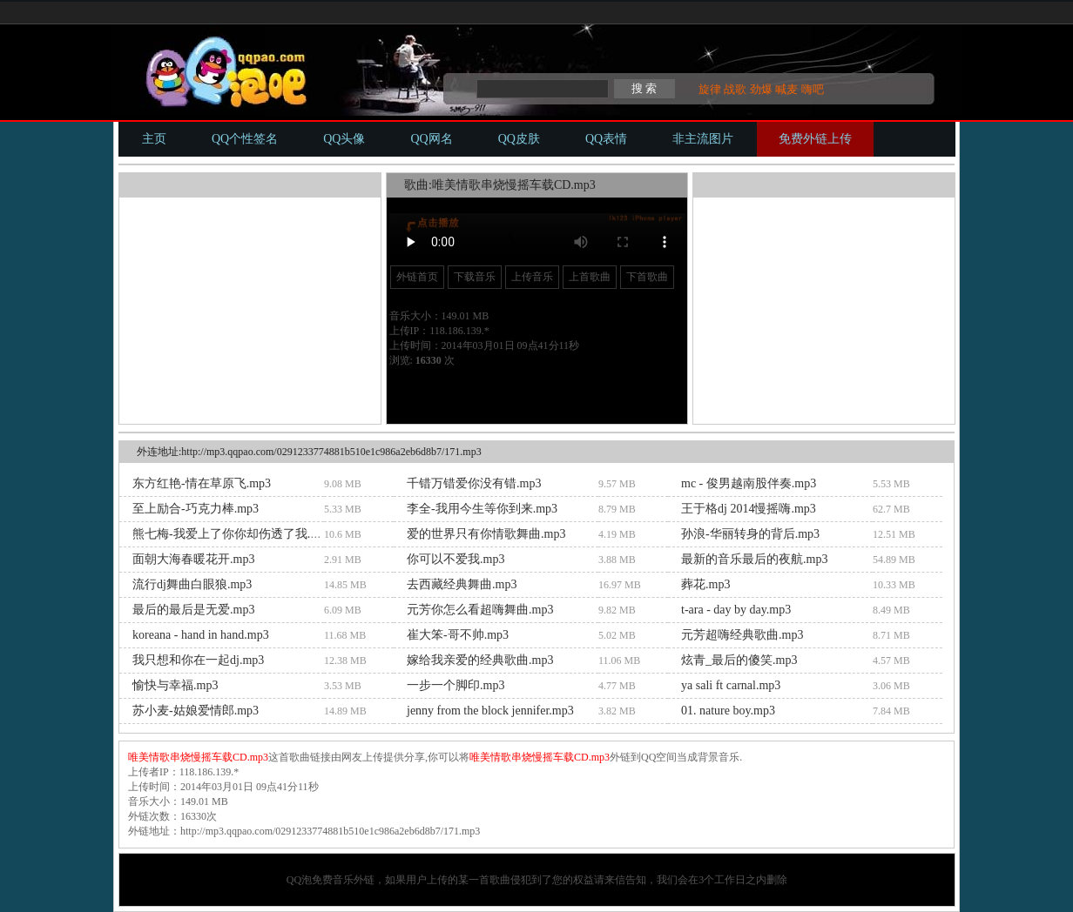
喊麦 (786, 89)
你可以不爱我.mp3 (455, 559)
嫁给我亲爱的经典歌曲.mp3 (480, 660)
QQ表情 (606, 138)
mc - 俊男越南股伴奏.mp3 (748, 483)
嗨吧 (812, 89)
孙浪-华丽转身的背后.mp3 (750, 533)
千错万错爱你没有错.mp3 (474, 483)
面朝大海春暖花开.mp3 (193, 559)
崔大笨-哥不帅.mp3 (458, 634)
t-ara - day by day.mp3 (736, 609)
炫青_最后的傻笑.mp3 (739, 660)
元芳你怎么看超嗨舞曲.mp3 (480, 609)
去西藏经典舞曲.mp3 (461, 584)
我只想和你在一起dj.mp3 (198, 660)
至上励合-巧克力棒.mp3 (195, 508)
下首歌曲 (647, 277)
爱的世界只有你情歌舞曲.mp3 (486, 533)
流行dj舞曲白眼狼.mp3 (192, 584)
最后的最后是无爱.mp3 (193, 609)
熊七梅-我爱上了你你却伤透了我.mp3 (232, 533)
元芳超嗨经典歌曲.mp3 (742, 634)
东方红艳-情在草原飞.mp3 (201, 483)
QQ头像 (344, 138)
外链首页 (417, 277)
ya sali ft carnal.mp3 (730, 685)
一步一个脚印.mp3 (455, 685)
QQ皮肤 (519, 138)
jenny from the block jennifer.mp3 (490, 710)
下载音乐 (475, 277)
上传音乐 (532, 277)
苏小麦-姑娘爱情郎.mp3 (195, 710)
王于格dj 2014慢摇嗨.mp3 (748, 508)
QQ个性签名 (245, 138)
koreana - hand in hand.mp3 (200, 634)
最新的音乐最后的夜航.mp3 (754, 559)
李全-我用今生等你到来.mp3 (482, 508)
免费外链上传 (815, 138)
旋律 (709, 89)
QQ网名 (431, 138)
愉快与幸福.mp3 (175, 685)
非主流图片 (702, 138)
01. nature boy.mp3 (728, 710)
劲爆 (761, 89)
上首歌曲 (590, 277)
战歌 (735, 89)
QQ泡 (299, 880)
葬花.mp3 (705, 584)
